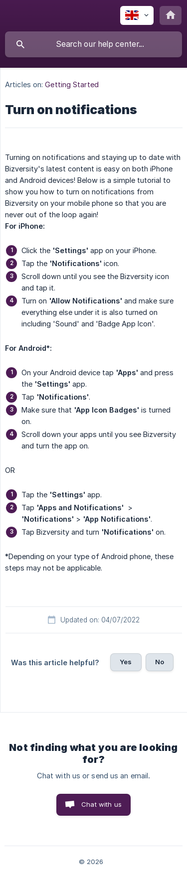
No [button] (159, 662)
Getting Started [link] (72, 84)
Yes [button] (126, 662)
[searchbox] (93, 44)
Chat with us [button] (101, 804)
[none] (137, 15)
